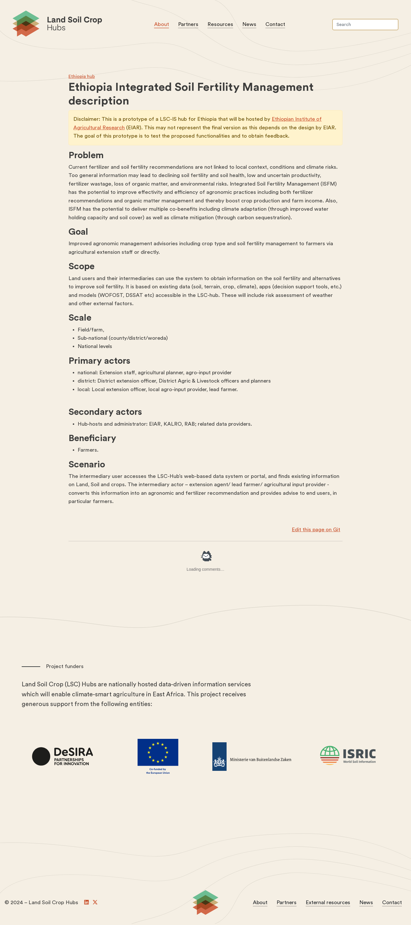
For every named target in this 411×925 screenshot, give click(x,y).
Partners (189, 25)
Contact (276, 25)
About (162, 25)
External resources (327, 903)
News (250, 25)
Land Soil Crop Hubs (79, 25)
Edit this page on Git (315, 531)
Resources (221, 25)
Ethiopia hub (81, 77)
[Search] (365, 25)
